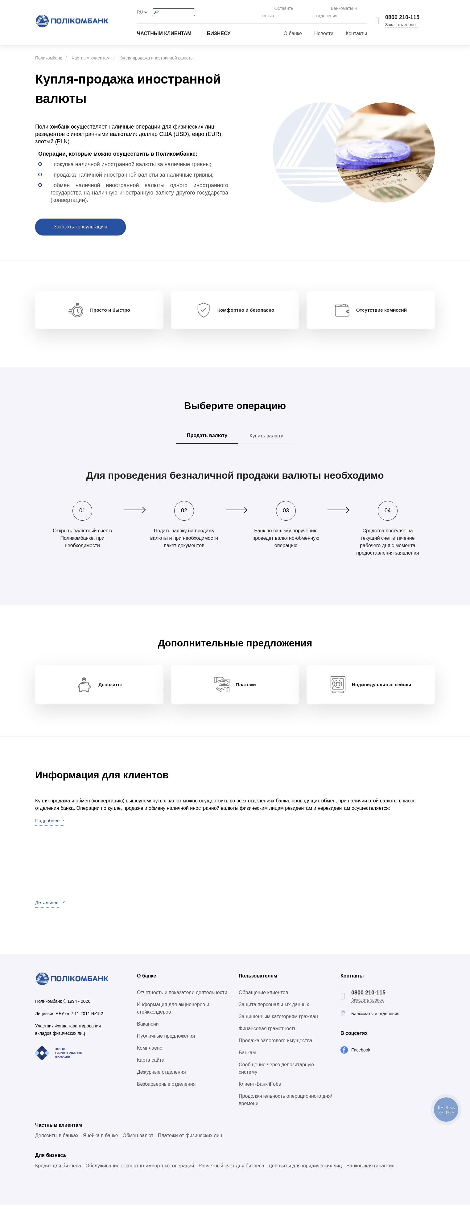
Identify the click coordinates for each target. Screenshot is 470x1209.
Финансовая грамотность (267, 1032)
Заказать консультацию (80, 220)
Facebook (360, 1053)
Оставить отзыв (275, 8)
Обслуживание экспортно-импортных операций (139, 1169)
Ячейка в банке (100, 1139)
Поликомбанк (48, 51)
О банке (292, 26)
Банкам (247, 1056)
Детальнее (47, 906)
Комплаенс (149, 1051)
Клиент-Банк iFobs (260, 1087)
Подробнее (48, 824)
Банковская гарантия (370, 1169)
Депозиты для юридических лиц (305, 1169)
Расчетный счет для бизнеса (231, 1169)
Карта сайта (150, 1063)
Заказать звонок (401, 21)
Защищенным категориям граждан (278, 1020)
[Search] (173, 9)
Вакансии (148, 1027)
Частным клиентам (164, 26)
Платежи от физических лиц (190, 1139)
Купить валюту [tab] (266, 434)
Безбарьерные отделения (166, 1087)
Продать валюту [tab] (207, 433)
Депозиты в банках (56, 1139)
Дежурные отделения (161, 1075)
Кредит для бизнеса (58, 1169)
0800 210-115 (402, 14)
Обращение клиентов (263, 996)
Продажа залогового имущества (275, 1044)
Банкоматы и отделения (343, 8)
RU (140, 8)
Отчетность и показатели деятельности (182, 996)
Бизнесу (219, 26)
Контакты (356, 26)
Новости (323, 26)
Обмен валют (137, 1139)
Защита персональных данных (274, 1008)
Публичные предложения (166, 1039)
